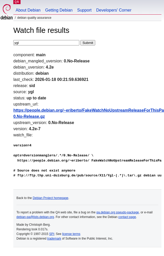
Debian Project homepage (50, 198)
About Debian (28, 10)
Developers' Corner (113, 10)
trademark (54, 238)
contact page (127, 217)
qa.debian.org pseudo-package (118, 212)
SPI (51, 234)
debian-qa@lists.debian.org (35, 217)
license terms (71, 234)
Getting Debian (59, 10)
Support (84, 10)
